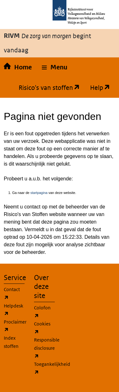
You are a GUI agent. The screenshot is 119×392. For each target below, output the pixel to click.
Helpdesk (13, 310)
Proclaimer (15, 326)
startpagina (38, 193)
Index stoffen (11, 342)
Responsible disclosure (47, 348)
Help (97, 88)
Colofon (42, 312)
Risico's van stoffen (47, 88)
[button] (54, 67)
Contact (12, 293)
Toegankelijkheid (52, 368)
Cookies (42, 328)
